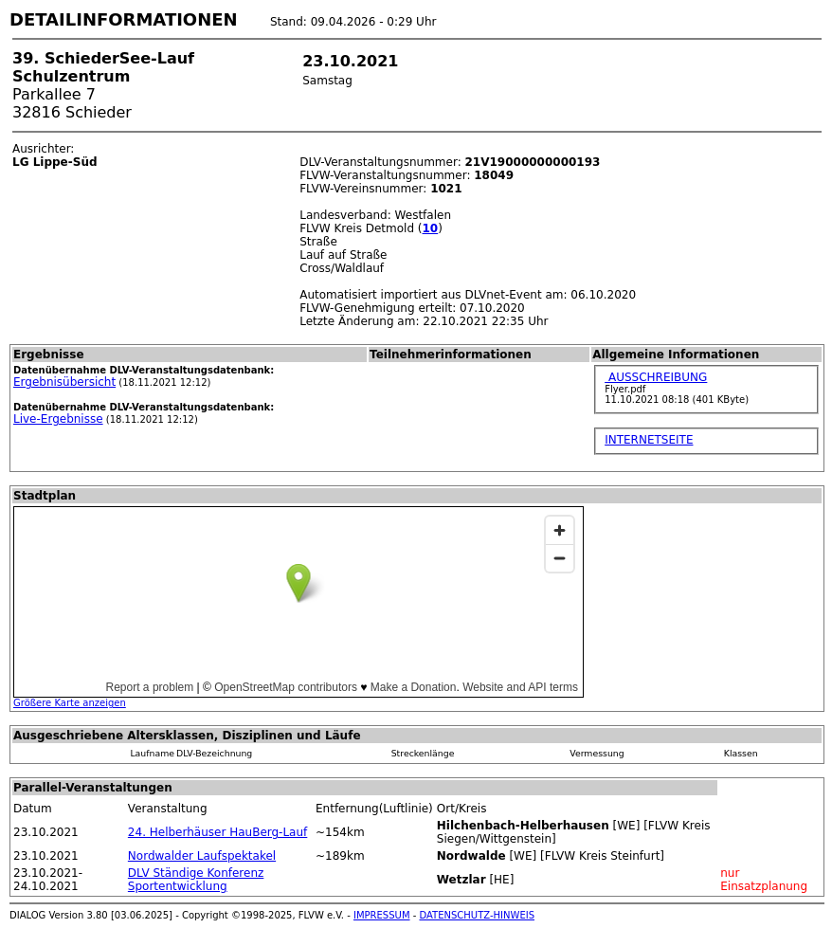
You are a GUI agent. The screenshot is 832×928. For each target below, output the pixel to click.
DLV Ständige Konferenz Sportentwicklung (195, 879)
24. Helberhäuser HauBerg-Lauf (217, 832)
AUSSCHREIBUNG (656, 377)
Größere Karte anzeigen (69, 703)
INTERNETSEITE (649, 439)
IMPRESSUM (381, 915)
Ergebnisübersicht (64, 382)
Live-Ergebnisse (58, 419)
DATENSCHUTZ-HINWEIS (477, 915)
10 (431, 228)
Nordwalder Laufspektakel (202, 856)
